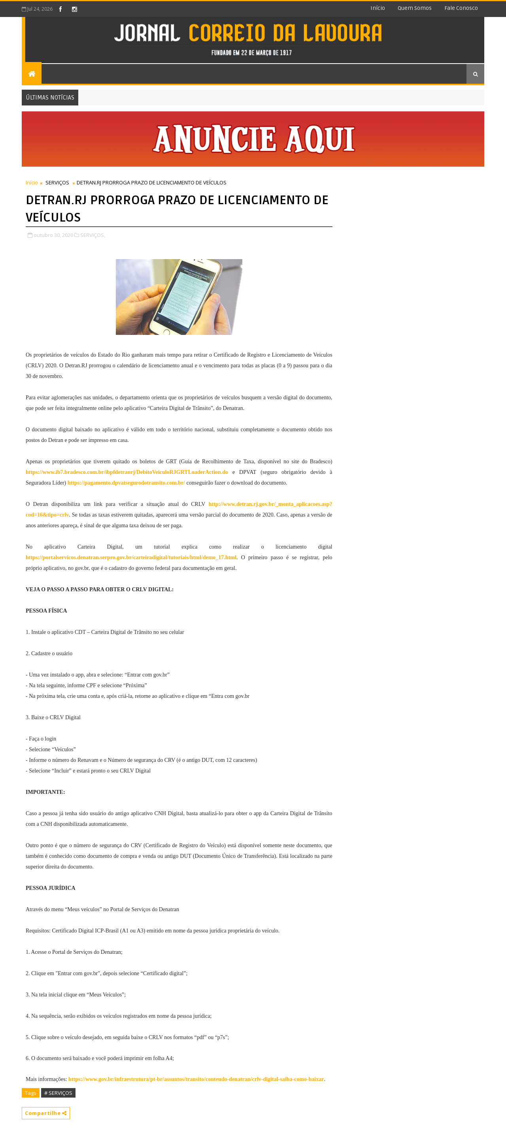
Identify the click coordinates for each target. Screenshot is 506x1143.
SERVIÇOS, (92, 235)
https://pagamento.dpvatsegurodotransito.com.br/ (126, 483)
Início (377, 8)
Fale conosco (461, 8)
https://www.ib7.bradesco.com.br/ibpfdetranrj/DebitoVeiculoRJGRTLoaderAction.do (127, 472)
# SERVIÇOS (58, 1092)
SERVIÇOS (57, 182)
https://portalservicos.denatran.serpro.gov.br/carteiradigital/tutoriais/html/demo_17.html (131, 557)
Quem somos (415, 8)
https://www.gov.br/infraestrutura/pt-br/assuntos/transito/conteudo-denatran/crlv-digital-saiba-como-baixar (196, 1079)
